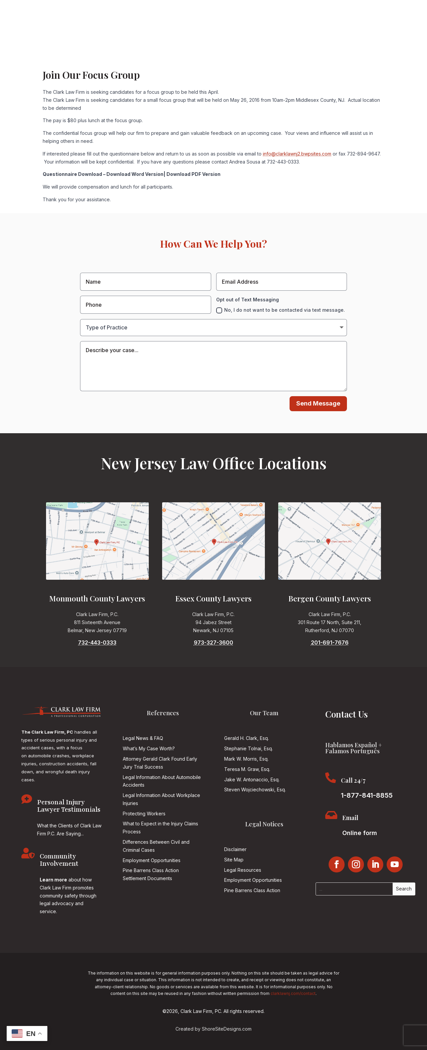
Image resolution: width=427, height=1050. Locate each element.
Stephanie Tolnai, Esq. (248, 748)
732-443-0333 (97, 642)
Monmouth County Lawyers (97, 598)
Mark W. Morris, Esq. (246, 759)
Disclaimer (235, 849)
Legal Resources (242, 870)
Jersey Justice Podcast (252, 60)
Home (44, 60)
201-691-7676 (330, 642)
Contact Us (364, 60)
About (65, 60)
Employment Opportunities (151, 860)
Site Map (234, 859)
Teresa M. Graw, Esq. (247, 769)
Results (173, 60)
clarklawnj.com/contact (293, 993)
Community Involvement (315, 60)
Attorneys (90, 60)
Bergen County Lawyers (330, 598)
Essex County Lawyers (213, 598)
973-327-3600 (213, 642)
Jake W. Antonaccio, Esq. (252, 779)
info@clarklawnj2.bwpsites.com (297, 154)
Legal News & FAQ (143, 738)
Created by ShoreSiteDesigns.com (213, 1029)
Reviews (199, 60)
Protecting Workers (144, 813)
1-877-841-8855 (289, 34)
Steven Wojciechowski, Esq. (255, 789)
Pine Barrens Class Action (252, 890)
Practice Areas (133, 60)
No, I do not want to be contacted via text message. (280, 310)
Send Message (318, 403)
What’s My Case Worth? (149, 748)
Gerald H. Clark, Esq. (246, 738)
